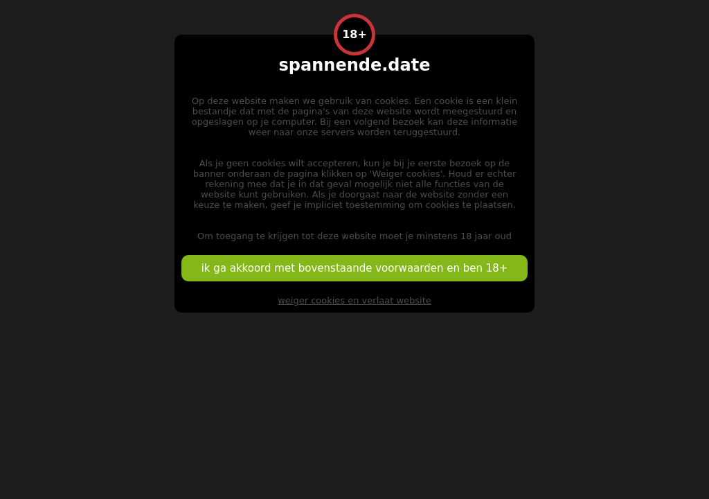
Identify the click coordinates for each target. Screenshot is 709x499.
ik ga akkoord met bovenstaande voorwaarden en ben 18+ (354, 268)
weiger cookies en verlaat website (354, 300)
